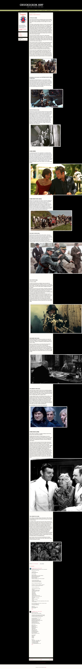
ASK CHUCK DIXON (32, 10)
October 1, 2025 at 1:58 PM (38, 611)
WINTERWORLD (49, 10)
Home (20, 10)
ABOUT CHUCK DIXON (25, 10)
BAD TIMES (38, 10)
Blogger (45, 667)
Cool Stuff (33, 568)
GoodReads (20, 35)
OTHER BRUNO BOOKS (56, 10)
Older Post (50, 659)
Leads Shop (33, 611)
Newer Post (31, 659)
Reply (32, 644)
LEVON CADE (43, 10)
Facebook (20, 34)
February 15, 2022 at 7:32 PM (38, 568)
